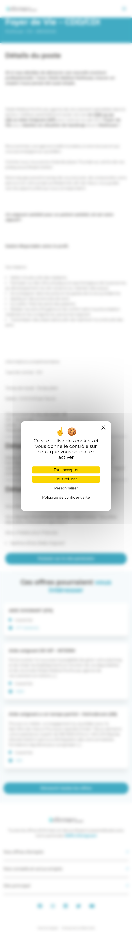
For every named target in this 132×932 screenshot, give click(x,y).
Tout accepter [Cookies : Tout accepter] (66, 470)
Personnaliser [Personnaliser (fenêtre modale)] (66, 488)
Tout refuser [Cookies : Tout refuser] (66, 479)
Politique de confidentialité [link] (66, 497)
